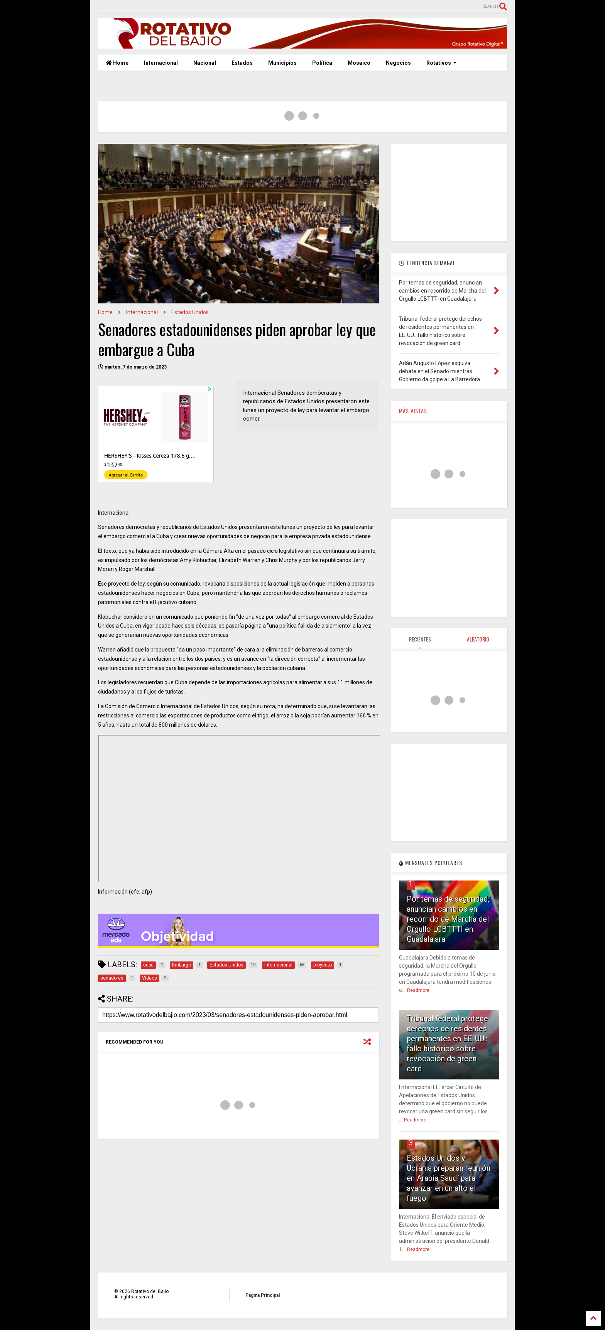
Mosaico (359, 63)
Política (322, 63)
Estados (242, 63)
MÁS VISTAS (413, 411)
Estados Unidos (190, 312)
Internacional (161, 63)
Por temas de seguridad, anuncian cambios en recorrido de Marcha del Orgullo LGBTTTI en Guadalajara (448, 919)
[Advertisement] (449, 192)
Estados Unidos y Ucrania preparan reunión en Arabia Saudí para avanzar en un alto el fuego (448, 1178)
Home (117, 63)
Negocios (398, 63)
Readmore (418, 990)
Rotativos (441, 63)
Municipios (282, 63)
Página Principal (262, 1295)
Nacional (204, 63)
